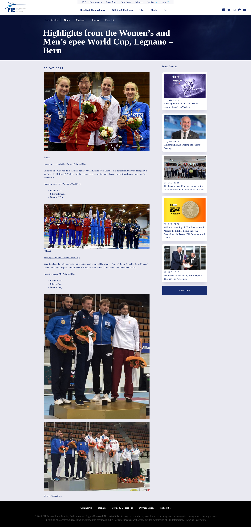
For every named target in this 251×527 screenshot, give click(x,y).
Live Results (51, 20)
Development (95, 2)
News (66, 20)
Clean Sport (111, 2)
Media (154, 10)
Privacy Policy (146, 508)
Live (141, 10)
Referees (139, 2)
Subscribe (165, 508)
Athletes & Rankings (122, 10)
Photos (95, 20)
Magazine (81, 20)
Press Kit (109, 20)
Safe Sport (126, 2)
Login (163, 2)
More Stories (185, 290)
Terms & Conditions (122, 508)
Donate (102, 508)
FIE (84, 2)
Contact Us (86, 508)
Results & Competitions (92, 10)
